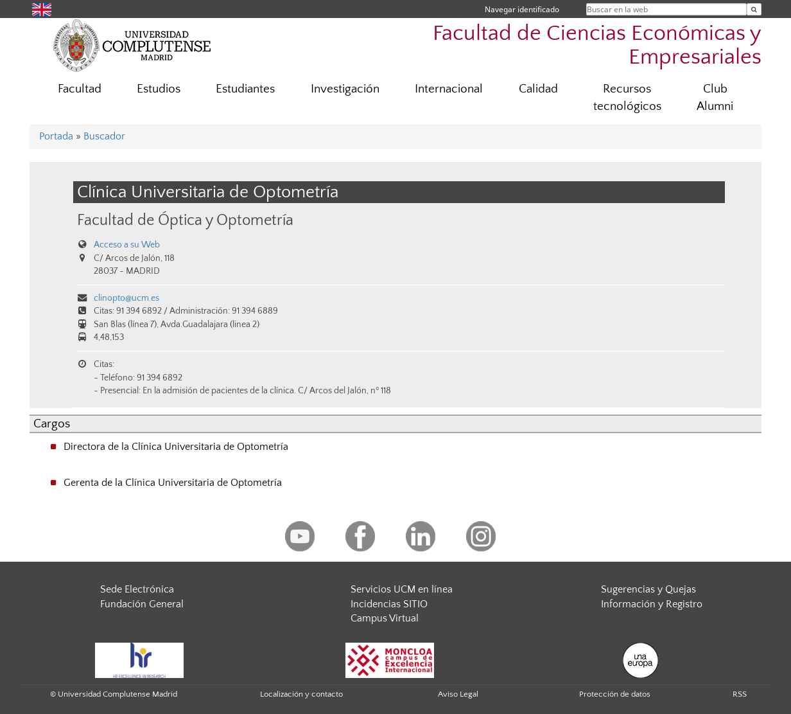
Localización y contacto (301, 694)
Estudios (158, 89)
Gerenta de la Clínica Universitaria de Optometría (173, 482)
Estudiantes (245, 89)
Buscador (104, 136)
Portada (56, 136)
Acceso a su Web (127, 245)
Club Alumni (715, 97)
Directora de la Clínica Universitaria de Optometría (176, 446)
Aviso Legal (458, 694)
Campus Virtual (385, 618)
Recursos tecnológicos (627, 97)
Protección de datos (614, 694)
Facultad (79, 89)
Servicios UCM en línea (402, 589)
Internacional (449, 89)
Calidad (538, 89)
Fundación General (142, 604)
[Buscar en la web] (754, 9)
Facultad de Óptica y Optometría (185, 220)
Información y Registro (651, 604)
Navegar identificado (522, 9)
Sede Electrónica (137, 589)
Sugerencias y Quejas (648, 589)
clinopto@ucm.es (126, 298)
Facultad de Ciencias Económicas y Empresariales (597, 45)
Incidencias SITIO (389, 604)
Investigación (345, 89)
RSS (740, 694)
